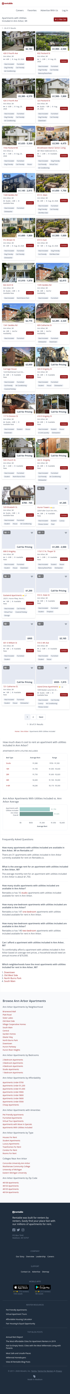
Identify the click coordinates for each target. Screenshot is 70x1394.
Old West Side (11, 975)
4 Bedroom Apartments (13, 1066)
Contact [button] (30, 59)
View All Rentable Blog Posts (18, 1362)
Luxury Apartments (11, 1143)
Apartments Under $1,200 (14, 1085)
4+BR (8, 786)
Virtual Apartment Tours (16, 1314)
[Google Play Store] (43, 1289)
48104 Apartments (11, 1192)
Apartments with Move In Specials (17, 1124)
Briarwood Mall (9, 1011)
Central (6, 1030)
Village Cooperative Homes (14, 1024)
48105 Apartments (11, 1189)
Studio (8, 763)
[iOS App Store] (21, 1289)
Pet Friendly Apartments (13, 1114)
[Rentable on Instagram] (23, 1230)
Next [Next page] (41, 717)
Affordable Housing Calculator (19, 1319)
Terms (34, 1371)
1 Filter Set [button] (60, 19)
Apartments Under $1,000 (14, 1089)
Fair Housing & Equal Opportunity (20, 1323)
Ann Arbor (25, 731)
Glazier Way (8, 1037)
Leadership (41, 1256)
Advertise (36, 1271)
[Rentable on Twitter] (19, 1230)
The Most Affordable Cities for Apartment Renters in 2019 (31, 1341)
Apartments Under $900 (13, 1092)
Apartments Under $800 (13, 1095)
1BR (7, 769)
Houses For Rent (10, 1137)
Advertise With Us (49, 10)
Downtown (9, 972)
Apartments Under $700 (13, 1082)
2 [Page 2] (33, 717)
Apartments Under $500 (13, 1101)
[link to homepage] (35, 1212)
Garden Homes (9, 1034)
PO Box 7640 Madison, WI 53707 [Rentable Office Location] (20, 1236)
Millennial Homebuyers (16, 1357)
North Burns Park (12, 978)
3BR (7, 780)
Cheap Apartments (11, 1105)
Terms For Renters (46, 1371)
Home (17, 731)
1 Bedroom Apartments (13, 1072)
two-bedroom (29, 930)
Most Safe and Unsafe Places (18, 1353)
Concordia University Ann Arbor (16, 1163)
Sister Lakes (8, 1018)
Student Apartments (11, 1140)
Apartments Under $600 (13, 1098)
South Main (9, 981)
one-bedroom (29, 911)
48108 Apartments (11, 1182)
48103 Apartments (11, 1186)
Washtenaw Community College (16, 1166)
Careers (20, 10)
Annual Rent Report (14, 1337)
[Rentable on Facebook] (14, 1230)
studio (24, 892)
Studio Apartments (11, 1069)
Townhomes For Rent (12, 1147)
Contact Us (25, 1271)
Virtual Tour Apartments (13, 1121)
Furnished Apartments (12, 1118)
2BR (7, 774)
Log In (65, 10)
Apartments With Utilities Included (17, 1127)
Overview (30, 1256)
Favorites (32, 10)
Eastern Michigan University (15, 1173)
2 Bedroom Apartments (13, 1059)
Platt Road (7, 1014)
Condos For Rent (10, 1150)
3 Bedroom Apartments (13, 1063)
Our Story (20, 1256)
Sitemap (45, 1271)
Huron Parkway (9, 1046)
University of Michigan (12, 1169)
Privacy (59, 1371)
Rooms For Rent (9, 1153)
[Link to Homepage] (7, 3)
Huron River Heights (11, 1050)
